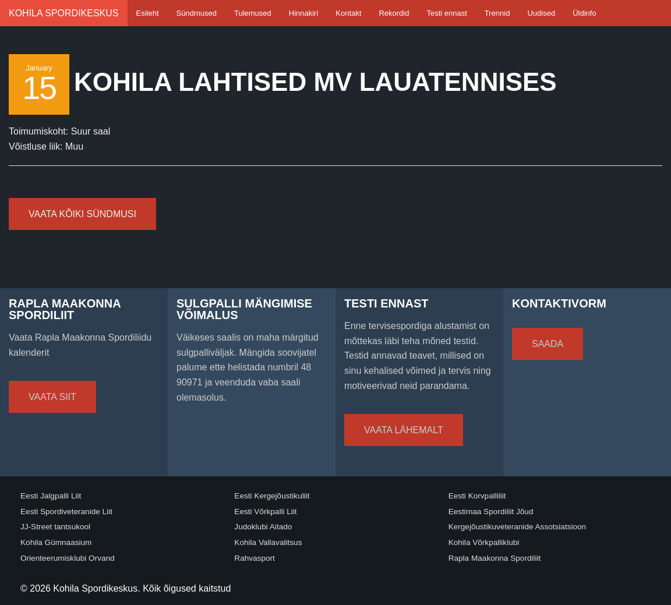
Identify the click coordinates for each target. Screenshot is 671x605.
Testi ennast (446, 13)
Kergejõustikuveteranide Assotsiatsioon (517, 526)
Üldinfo (584, 13)
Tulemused (252, 13)
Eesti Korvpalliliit (477, 495)
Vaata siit (52, 397)
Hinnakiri (304, 13)
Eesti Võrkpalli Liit (265, 511)
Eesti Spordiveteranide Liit (66, 511)
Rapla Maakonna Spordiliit (494, 558)
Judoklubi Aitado (263, 526)
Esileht (147, 13)
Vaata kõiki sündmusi (82, 214)
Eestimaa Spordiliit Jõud (491, 511)
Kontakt (348, 13)
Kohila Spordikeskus (64, 13)
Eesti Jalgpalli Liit (50, 495)
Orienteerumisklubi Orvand (67, 558)
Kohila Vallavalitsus (268, 542)
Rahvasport (254, 558)
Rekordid (394, 13)
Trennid (497, 13)
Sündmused (196, 13)
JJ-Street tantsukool (55, 526)
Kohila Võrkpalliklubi (484, 542)
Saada (547, 344)
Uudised (541, 13)
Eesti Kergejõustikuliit (271, 495)
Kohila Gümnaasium (55, 542)
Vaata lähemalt (403, 430)
